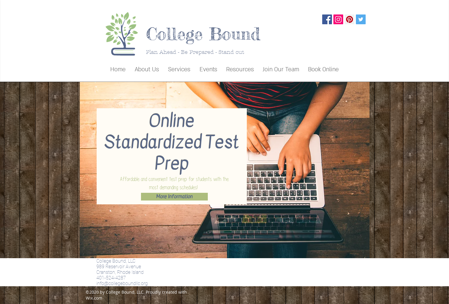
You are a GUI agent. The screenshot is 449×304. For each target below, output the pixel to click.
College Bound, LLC (115, 261)
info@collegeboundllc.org (122, 283)
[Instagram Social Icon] (338, 19)
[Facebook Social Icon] (327, 19)
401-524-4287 (111, 278)
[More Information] (174, 196)
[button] (179, 69)
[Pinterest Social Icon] (349, 19)
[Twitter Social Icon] (361, 19)
